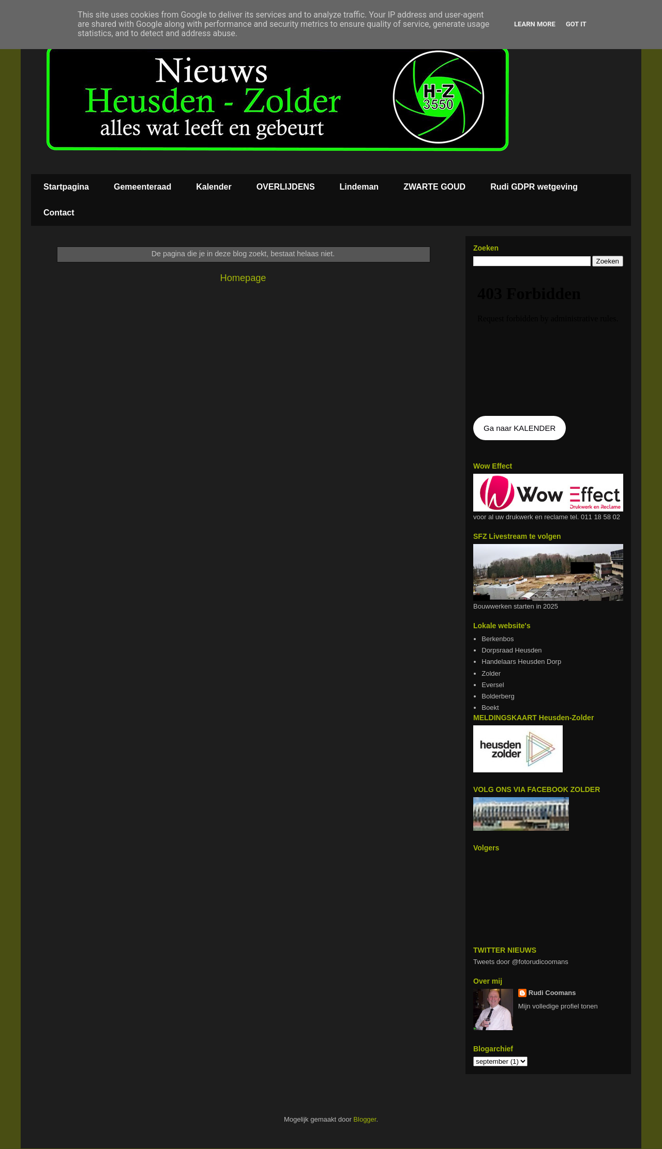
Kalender (213, 186)
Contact (58, 212)
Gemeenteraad (142, 186)
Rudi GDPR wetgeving (534, 186)
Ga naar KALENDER (519, 428)
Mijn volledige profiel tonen (558, 1006)
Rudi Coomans (552, 993)
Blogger (364, 1119)
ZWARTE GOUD (434, 186)
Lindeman (359, 186)
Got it (576, 24)
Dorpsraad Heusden (511, 650)
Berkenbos (498, 639)
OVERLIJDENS (286, 186)
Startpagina (66, 186)
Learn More (534, 24)
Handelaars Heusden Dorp (521, 661)
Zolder (491, 673)
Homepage (243, 278)
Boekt (490, 707)
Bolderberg (498, 696)
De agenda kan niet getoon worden (548, 342)
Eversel (493, 685)
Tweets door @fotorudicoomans (520, 962)
